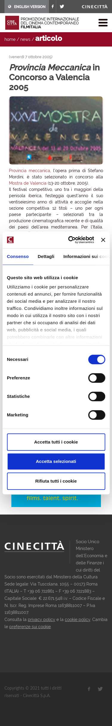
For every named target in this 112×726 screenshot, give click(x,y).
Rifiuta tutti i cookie (56, 481)
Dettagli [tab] (46, 256)
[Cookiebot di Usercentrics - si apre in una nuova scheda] (70, 240)
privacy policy (41, 619)
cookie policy (77, 619)
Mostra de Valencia (28, 183)
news (25, 39)
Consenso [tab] (18, 256)
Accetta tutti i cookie (56, 441)
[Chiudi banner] (103, 240)
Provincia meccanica (29, 170)
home (10, 39)
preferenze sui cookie (30, 626)
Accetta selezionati (56, 461)
